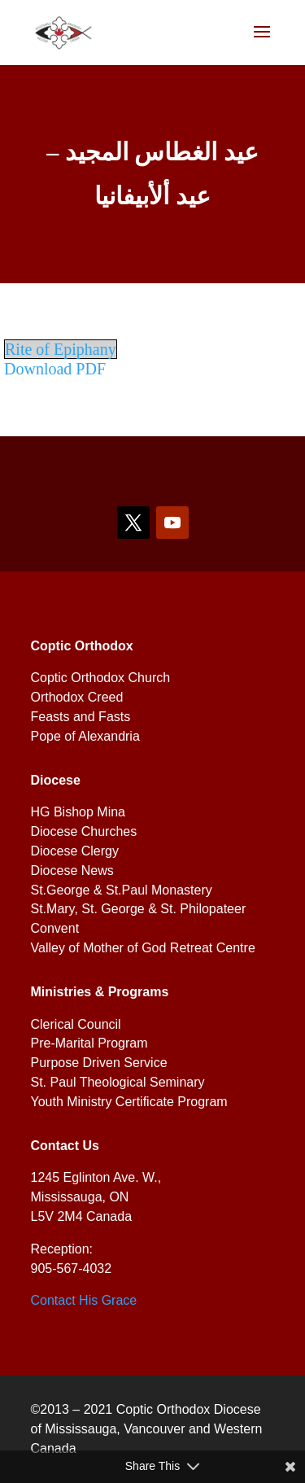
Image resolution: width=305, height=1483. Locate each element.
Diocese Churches (84, 831)
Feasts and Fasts (81, 717)
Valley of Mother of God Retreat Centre (143, 948)
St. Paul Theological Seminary (118, 1082)
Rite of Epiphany (60, 349)
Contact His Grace (84, 1300)
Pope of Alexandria (85, 736)
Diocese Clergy (75, 851)
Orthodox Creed (77, 697)
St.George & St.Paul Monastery (121, 890)
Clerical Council (76, 1024)
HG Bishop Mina (78, 812)
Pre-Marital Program (89, 1043)
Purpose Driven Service (99, 1063)
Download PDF (55, 369)
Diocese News (72, 870)
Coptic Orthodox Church (101, 678)
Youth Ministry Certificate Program (129, 1102)
